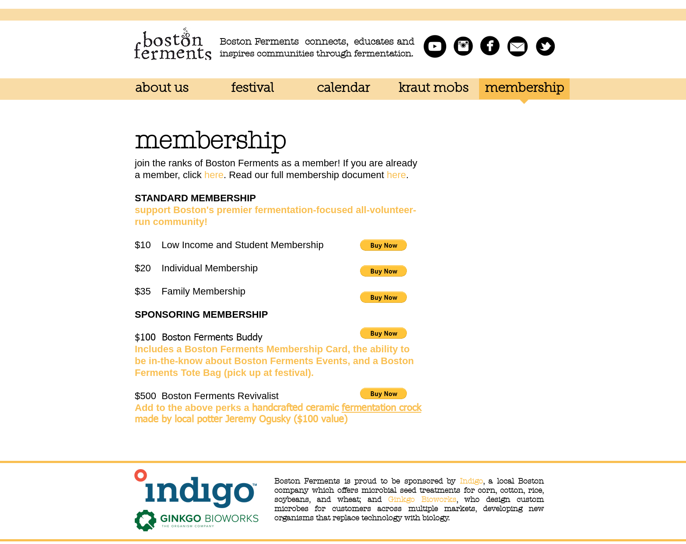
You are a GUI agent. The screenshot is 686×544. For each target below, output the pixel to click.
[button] (383, 245)
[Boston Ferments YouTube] (435, 46)
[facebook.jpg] (490, 46)
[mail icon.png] (517, 46)
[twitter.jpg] (545, 46)
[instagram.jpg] (462, 46)
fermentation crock (381, 408)
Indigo (471, 481)
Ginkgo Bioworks (422, 499)
